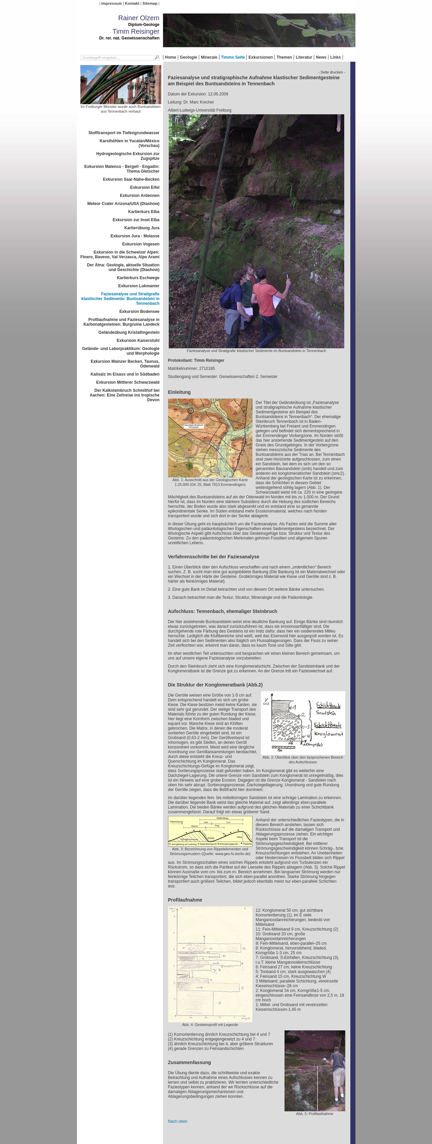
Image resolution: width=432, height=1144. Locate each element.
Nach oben (178, 1121)
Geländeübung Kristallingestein (129, 332)
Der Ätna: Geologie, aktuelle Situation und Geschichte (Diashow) (123, 267)
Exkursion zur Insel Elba (136, 219)
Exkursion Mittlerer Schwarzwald (127, 382)
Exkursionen (260, 57)
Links (335, 57)
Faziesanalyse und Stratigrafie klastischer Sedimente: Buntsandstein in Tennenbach (120, 299)
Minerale (209, 57)
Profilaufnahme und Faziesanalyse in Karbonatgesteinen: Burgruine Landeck (121, 322)
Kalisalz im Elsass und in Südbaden (124, 374)
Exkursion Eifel (145, 187)
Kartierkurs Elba (144, 211)
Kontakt (132, 3)
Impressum (111, 3)
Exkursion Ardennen (140, 195)
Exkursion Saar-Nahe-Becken (131, 179)
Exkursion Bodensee (139, 311)
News (321, 57)
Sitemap (149, 3)
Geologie (188, 57)
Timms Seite (233, 57)
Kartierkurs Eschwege (138, 277)
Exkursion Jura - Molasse (135, 236)
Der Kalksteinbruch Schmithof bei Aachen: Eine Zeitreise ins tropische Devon (125, 395)
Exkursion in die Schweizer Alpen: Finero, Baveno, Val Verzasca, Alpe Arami (120, 254)
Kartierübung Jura (141, 228)
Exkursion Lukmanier (138, 286)
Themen (284, 57)
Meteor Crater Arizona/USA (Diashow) (123, 203)
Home (170, 57)
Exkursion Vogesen (140, 244)
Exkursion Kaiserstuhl (138, 340)
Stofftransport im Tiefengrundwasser (123, 132)
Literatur (304, 57)
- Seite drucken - (331, 72)
